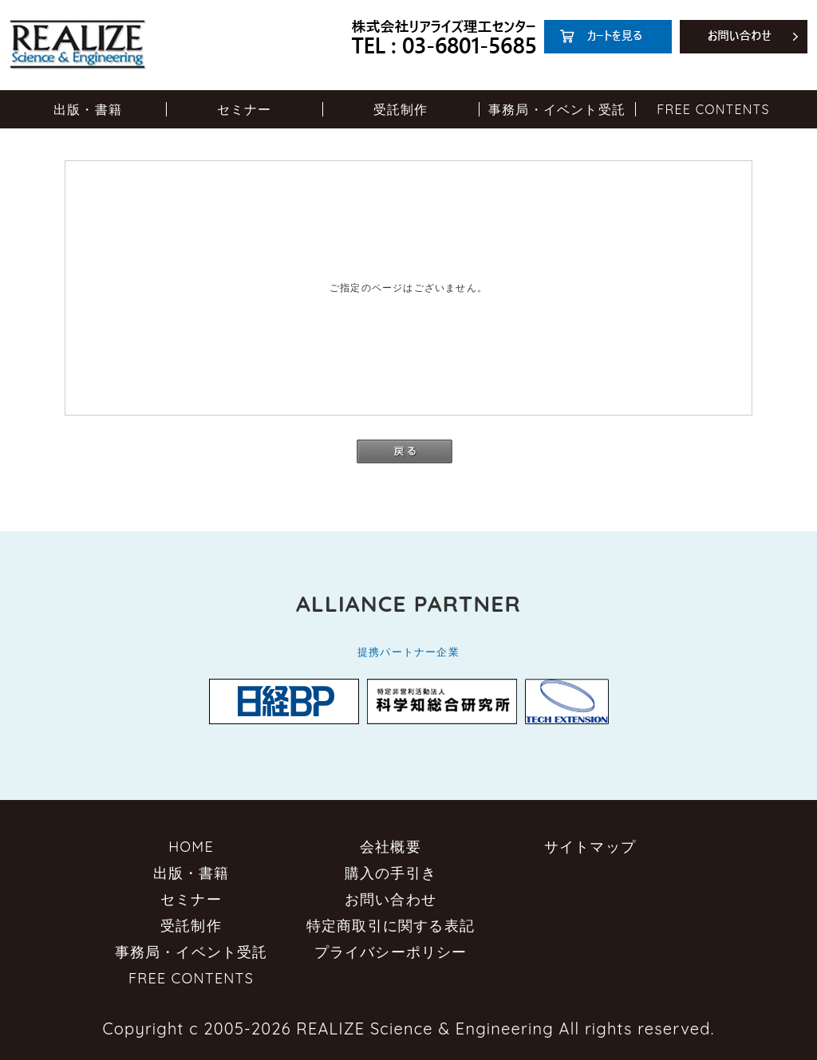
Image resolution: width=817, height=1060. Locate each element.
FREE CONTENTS (713, 109)
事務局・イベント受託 (557, 109)
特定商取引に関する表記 (390, 925)
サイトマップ (590, 846)
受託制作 (400, 109)
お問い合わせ (390, 899)
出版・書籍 (87, 109)
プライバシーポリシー (391, 952)
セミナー (244, 109)
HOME (191, 846)
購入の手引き (390, 873)
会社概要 (390, 846)
